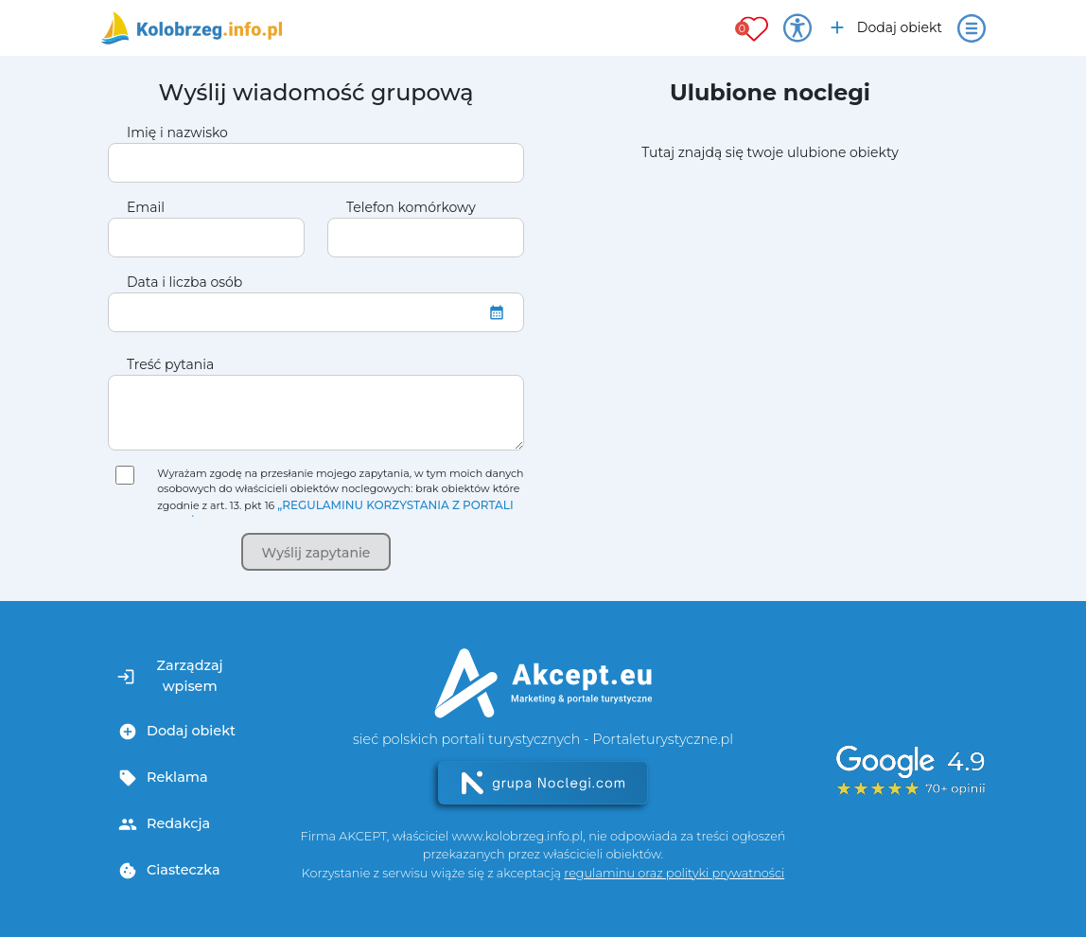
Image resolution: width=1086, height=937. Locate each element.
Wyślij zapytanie (316, 552)
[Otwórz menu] (971, 28)
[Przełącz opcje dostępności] (797, 28)
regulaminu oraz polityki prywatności (674, 873)
